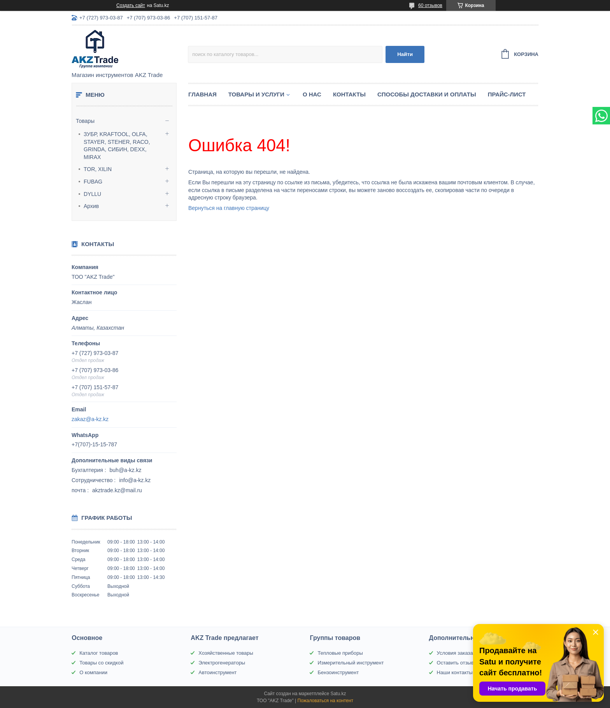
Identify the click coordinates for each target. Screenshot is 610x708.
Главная (202, 94)
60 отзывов (430, 5)
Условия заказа (455, 653)
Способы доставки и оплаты (426, 94)
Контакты (349, 94)
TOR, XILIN (98, 169)
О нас (312, 94)
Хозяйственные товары (225, 653)
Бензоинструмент (338, 672)
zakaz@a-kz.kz (90, 419)
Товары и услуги (256, 94)
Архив (91, 206)
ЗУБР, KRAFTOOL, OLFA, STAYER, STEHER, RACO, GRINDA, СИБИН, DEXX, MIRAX (117, 145)
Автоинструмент (217, 672)
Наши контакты (455, 672)
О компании (93, 672)
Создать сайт (130, 5)
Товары (85, 121)
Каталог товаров (98, 653)
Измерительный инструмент (350, 663)
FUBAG (93, 181)
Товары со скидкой (101, 663)
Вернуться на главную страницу (228, 208)
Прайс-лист (507, 94)
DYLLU (92, 194)
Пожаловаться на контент (325, 700)
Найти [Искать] (405, 54)
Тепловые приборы (340, 653)
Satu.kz (338, 693)
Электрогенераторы (221, 663)
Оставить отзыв (455, 663)
